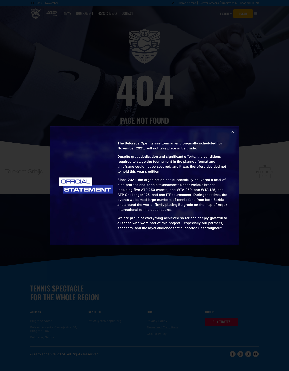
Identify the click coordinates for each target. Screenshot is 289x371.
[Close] (232, 131)
